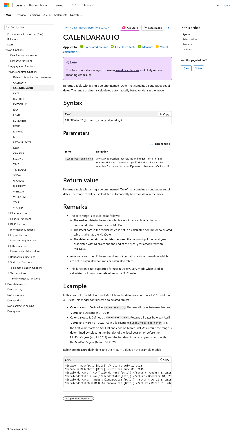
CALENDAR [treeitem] (19, 82)
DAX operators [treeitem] (15, 295)
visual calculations (127, 70)
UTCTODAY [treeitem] (19, 186)
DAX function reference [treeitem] (23, 55)
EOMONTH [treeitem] (19, 120)
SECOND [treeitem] (18, 158)
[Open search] (217, 5)
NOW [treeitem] (16, 148)
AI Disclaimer (11, 426)
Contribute (66, 426)
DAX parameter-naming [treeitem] (20, 305)
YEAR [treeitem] (16, 202)
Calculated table (125, 47)
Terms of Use (98, 426)
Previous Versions (33, 426)
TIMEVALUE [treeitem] (19, 169)
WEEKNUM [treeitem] (19, 197)
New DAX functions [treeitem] (21, 60)
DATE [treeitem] (16, 93)
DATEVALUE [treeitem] (20, 104)
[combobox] (29, 27)
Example (187, 49)
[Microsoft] (6, 5)
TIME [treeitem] (16, 164)
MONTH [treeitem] (18, 137)
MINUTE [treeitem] (18, 131)
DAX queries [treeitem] (14, 300)
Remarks (187, 44)
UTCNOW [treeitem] (18, 180)
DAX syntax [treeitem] (13, 311)
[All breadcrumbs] (66, 28)
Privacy (80, 426)
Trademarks (116, 426)
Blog (50, 426)
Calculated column (96, 47)
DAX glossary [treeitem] (14, 289)
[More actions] (168, 28)
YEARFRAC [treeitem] (19, 208)
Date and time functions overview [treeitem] (32, 77)
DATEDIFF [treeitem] (18, 99)
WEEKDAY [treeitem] (18, 191)
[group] (117, 374)
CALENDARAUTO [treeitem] (23, 88)
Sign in (227, 5)
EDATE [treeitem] (16, 115)
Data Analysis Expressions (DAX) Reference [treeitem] (25, 37)
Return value (189, 39)
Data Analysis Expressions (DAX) (89, 27)
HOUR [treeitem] (16, 126)
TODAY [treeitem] (17, 175)
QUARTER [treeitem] (18, 153)
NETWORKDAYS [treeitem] (22, 142)
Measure (147, 47)
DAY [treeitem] (15, 110)
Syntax (186, 34)
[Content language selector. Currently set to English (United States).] (21, 417)
